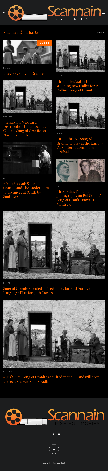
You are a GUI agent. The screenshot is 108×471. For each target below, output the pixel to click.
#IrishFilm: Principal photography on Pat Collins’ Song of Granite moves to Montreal (78, 197)
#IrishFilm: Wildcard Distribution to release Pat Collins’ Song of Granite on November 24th (24, 128)
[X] (53, 434)
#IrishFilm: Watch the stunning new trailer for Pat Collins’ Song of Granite (78, 85)
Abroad (6, 178)
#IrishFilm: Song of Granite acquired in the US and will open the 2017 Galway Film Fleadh (51, 379)
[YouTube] (58, 434)
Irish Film (7, 117)
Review (6, 68)
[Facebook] (49, 434)
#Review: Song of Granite (23, 73)
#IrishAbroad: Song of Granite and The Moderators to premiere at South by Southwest (26, 190)
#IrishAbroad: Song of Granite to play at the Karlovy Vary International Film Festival (79, 145)
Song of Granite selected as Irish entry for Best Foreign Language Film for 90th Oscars (47, 290)
